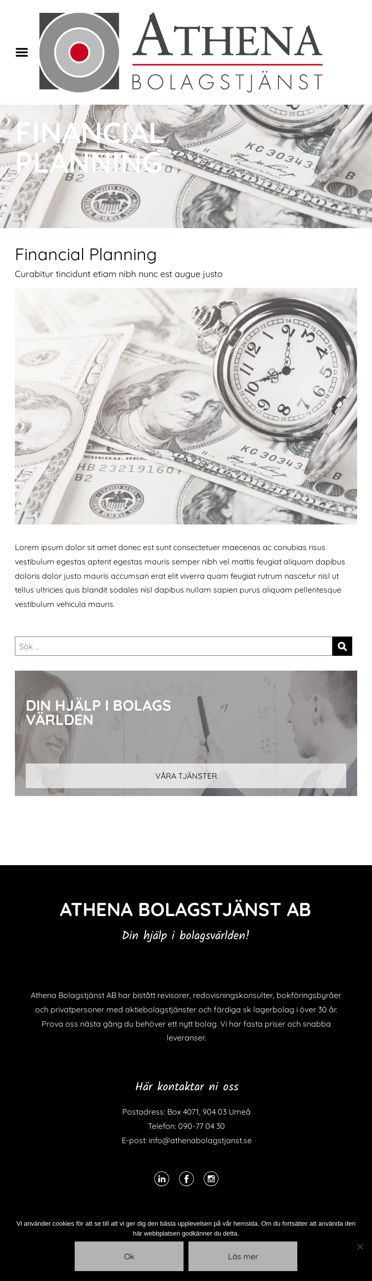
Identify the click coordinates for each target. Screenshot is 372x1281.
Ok (129, 1256)
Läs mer (243, 1256)
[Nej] (360, 1246)
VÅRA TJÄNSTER (186, 776)
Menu (25, 52)
